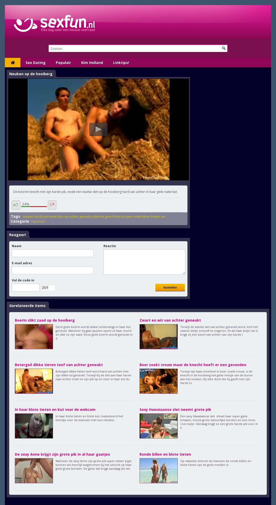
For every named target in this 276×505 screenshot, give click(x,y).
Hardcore (38, 221)
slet (59, 216)
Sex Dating (36, 62)
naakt (137, 216)
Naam (17, 246)
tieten (146, 216)
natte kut (97, 216)
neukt (53, 216)
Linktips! (121, 62)
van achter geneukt (77, 216)
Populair (63, 62)
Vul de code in (23, 280)
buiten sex (158, 216)
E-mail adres (22, 263)
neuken (28, 216)
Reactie (109, 246)
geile (108, 216)
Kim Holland (92, 62)
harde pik (41, 216)
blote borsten (122, 216)
